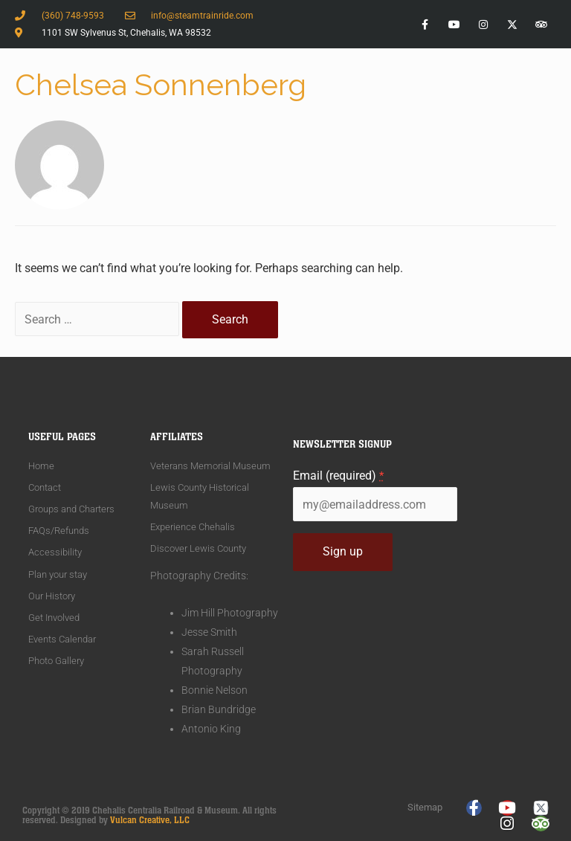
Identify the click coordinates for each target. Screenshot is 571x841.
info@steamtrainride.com (202, 15)
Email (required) (338, 475)
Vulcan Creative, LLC (150, 820)
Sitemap (424, 807)
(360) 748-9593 (73, 15)
